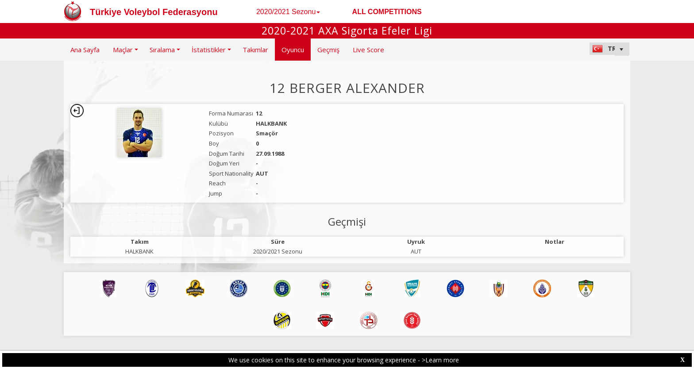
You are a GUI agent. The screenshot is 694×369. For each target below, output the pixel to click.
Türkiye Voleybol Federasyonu (154, 12)
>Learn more (440, 360)
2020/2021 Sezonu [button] (288, 11)
